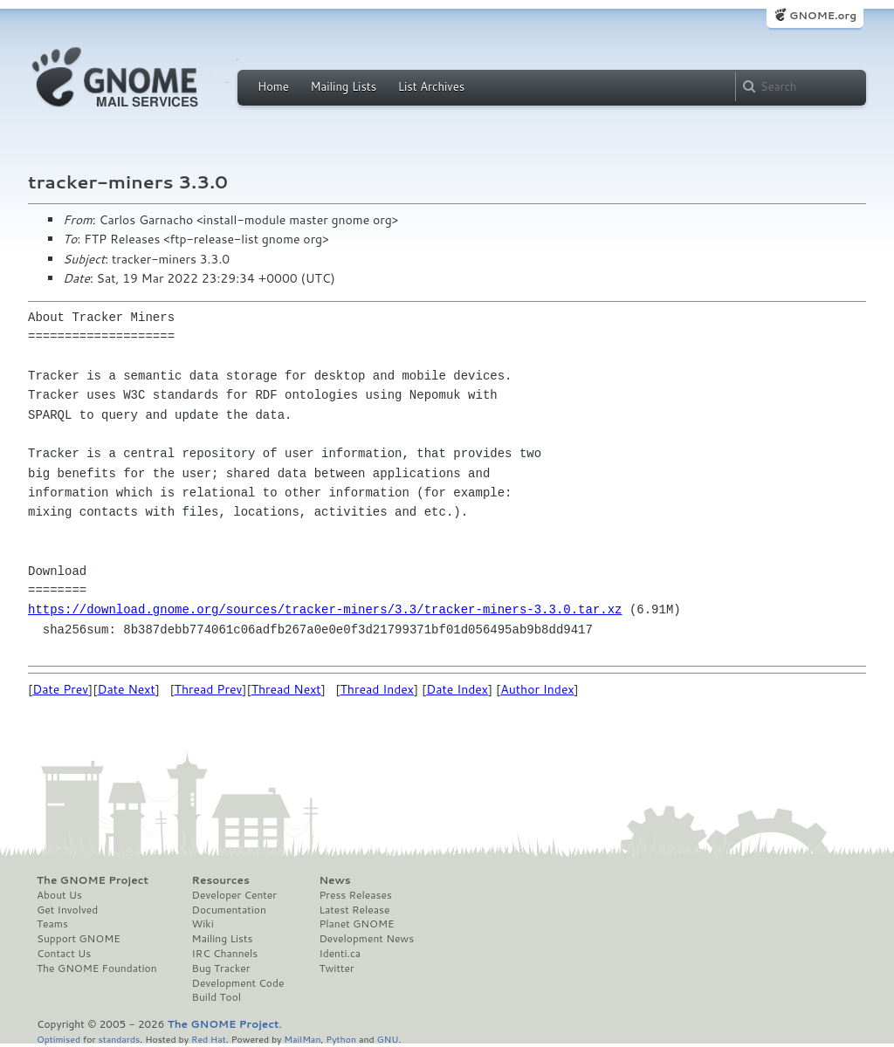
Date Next (126, 689)
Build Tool (216, 997)
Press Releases (355, 895)
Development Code (238, 983)
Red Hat (208, 1038)
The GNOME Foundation (97, 968)
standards (119, 1038)
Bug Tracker (221, 968)
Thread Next (286, 689)
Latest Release (354, 910)
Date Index (457, 689)
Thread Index (377, 689)
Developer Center (234, 895)
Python (341, 1038)
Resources (221, 880)
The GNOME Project (92, 880)
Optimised (58, 1038)
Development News (366, 939)
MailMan (302, 1038)
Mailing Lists (343, 86)
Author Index (537, 689)
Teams (52, 924)
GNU (388, 1038)
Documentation (229, 910)
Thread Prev (209, 689)
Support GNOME (78, 939)
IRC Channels (225, 954)
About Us (59, 895)
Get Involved (67, 910)
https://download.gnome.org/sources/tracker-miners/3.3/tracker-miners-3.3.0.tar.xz (325, 609)
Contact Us (64, 954)
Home (273, 86)
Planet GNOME (356, 924)
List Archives (431, 86)
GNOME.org (822, 15)
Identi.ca (340, 954)
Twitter (336, 968)
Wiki (203, 924)
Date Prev (60, 689)
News (334, 880)
